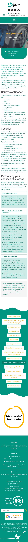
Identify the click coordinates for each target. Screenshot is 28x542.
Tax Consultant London (14, 483)
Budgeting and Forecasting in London (14, 488)
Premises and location (14, 358)
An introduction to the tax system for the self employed (14, 322)
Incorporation (14, 339)
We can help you (19, 263)
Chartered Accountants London (14, 481)
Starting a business (11, 53)
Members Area (14, 476)
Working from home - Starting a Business (14, 376)
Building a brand (14, 331)
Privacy (16, 474)
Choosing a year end (14, 335)
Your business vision (14, 386)
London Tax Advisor (14, 486)
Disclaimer (11, 474)
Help (20, 474)
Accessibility (4, 474)
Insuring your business (14, 344)
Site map (24, 474)
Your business (15, 51)
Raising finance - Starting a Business (14, 362)
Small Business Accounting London (14, 490)
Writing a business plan (14, 381)
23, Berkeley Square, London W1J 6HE (14, 461)
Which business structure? (14, 371)
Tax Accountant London (14, 485)
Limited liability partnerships (14, 348)
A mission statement (14, 327)
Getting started (10, 55)
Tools (8, 51)
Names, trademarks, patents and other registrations (14, 353)
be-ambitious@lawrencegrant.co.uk (15, 15)
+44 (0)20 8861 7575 (15, 13)
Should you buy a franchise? (14, 367)
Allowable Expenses (14, 316)
